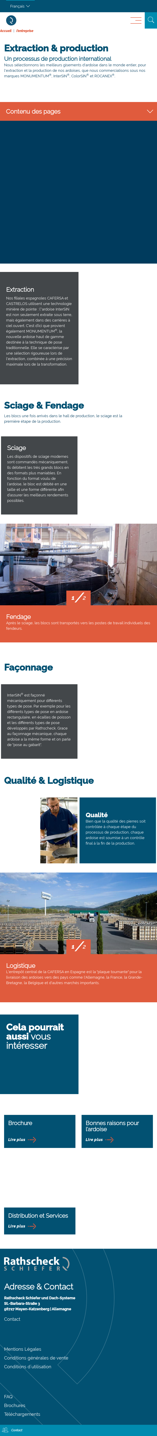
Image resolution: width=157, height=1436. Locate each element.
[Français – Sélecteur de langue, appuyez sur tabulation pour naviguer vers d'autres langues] (20, 6)
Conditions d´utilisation (27, 1366)
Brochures (14, 1405)
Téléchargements (22, 1414)
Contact (12, 1319)
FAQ (8, 1396)
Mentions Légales (22, 1349)
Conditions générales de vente (36, 1358)
